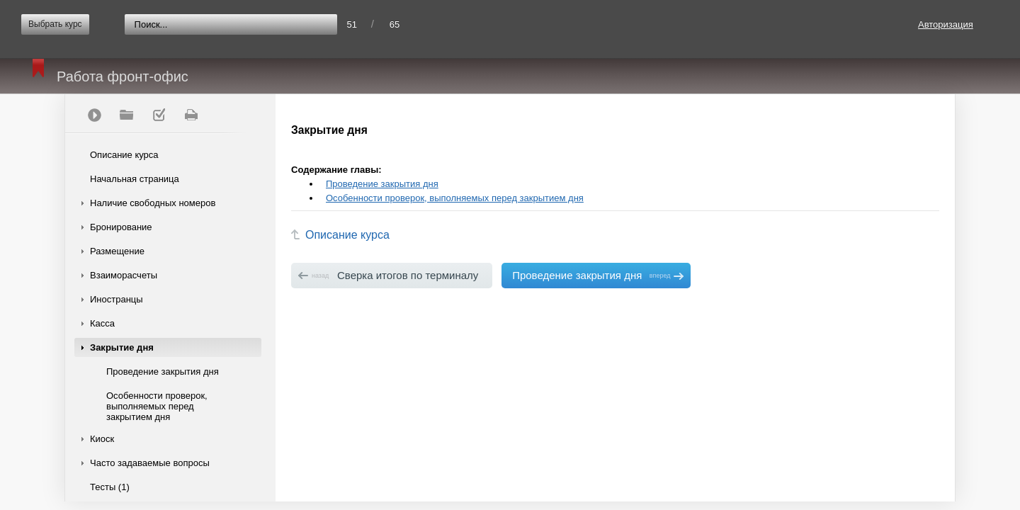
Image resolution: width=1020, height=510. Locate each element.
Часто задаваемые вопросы (150, 463)
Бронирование (121, 227)
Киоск (102, 439)
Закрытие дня (122, 347)
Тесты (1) (110, 487)
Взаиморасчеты (123, 275)
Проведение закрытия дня (162, 371)
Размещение (117, 251)
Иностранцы (116, 299)
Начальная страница (134, 179)
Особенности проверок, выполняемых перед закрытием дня (157, 406)
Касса (102, 323)
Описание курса (124, 154)
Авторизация (945, 24)
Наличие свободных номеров (152, 203)
